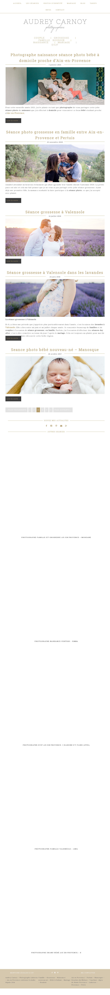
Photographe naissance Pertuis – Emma (56, 648)
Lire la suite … (13, 128)
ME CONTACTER (88, 979)
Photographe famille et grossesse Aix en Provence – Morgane (56, 544)
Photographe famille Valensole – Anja (56, 855)
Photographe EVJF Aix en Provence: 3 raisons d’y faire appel (56, 751)
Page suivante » (63, 417)
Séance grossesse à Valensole (55, 219)
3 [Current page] (38, 417)
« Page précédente (16, 417)
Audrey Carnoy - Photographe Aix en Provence (55, 25)
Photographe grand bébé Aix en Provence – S (56, 959)
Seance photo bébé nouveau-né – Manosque (55, 356)
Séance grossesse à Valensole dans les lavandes (55, 279)
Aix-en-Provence (15, 120)
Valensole (9, 334)
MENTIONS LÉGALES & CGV (22, 979)
